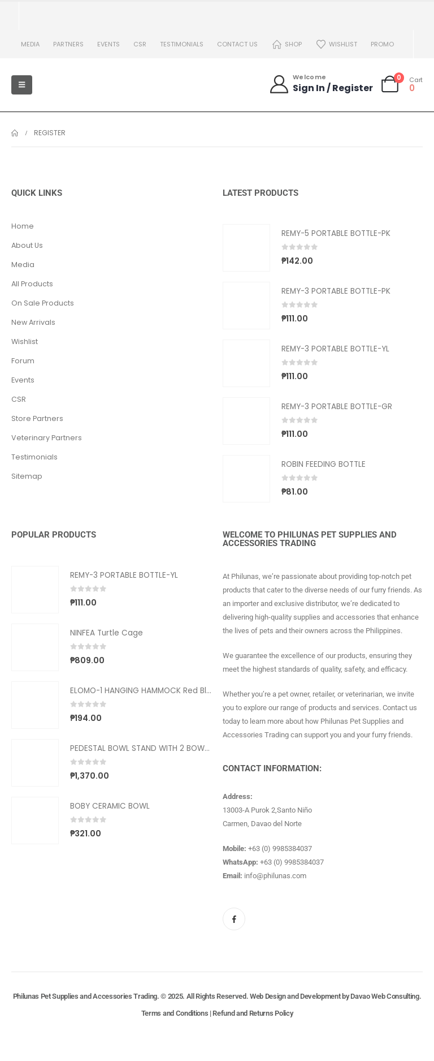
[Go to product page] (246, 248)
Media (30, 44)
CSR (139, 44)
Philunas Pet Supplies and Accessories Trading (85, 996)
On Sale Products (42, 303)
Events (108, 44)
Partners (68, 44)
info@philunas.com (275, 875)
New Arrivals (33, 322)
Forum (22, 361)
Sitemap (26, 476)
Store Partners (37, 418)
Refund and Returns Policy (252, 1013)
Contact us (237, 44)
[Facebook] (234, 919)
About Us (27, 245)
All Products (32, 284)
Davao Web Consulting (384, 996)
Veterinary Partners (46, 438)
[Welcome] (320, 84)
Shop (286, 44)
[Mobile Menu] (21, 84)
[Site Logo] (68, 85)
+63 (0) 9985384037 (280, 848)
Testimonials (181, 44)
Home (22, 226)
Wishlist (336, 44)
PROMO (382, 44)
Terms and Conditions (175, 1013)
